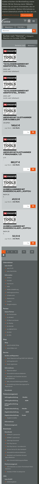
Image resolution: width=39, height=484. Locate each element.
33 (32, 252)
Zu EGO (8, 332)
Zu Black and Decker (12, 320)
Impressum (9, 283)
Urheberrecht (10, 295)
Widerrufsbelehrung (12, 289)
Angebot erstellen (11, 418)
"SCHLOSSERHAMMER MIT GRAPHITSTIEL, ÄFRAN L (16, 65)
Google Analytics (11, 304)
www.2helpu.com (11, 348)
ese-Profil (9, 268)
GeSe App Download (12, 440)
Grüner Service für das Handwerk (15, 449)
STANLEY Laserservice (12, 434)
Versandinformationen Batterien (15, 373)
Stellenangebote (10, 481)
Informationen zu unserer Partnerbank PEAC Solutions (19, 467)
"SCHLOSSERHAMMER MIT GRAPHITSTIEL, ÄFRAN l (16, 92)
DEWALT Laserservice (12, 437)
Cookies (8, 301)
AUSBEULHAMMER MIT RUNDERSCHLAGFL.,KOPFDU (17, 190)
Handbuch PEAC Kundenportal (15, 471)
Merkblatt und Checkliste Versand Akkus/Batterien (15, 377)
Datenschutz (9, 298)
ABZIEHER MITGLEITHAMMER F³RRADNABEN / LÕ (17, 153)
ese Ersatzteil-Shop (12, 345)
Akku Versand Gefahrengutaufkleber (16, 381)
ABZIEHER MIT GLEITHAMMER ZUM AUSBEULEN (17, 119)
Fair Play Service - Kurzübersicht (15, 446)
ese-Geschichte (10, 271)
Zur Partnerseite (10, 314)
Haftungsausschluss (12, 292)
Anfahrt (8, 277)
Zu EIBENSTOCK (11, 329)
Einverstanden (27, 15)
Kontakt (8, 280)
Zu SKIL (8, 335)
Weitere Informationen (10, 15)
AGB (7, 286)
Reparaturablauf (11, 370)
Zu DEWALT (9, 317)
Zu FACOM (9, 326)
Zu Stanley (9, 323)
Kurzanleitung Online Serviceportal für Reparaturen (17, 385)
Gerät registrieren (11, 364)
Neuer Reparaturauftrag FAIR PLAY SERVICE (19, 358)
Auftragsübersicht (11, 361)
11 (24, 252)
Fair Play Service (11, 443)
